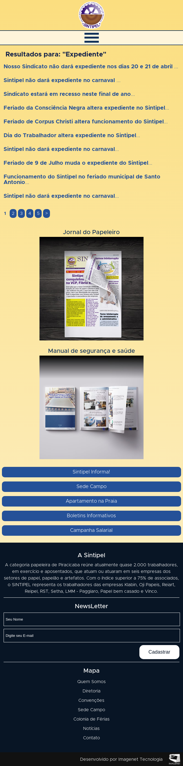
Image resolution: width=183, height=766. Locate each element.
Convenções (91, 700)
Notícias (91, 728)
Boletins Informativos (91, 515)
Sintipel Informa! (91, 472)
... (91, 66)
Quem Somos (91, 682)
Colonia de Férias (91, 719)
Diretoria (91, 691)
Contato (91, 738)
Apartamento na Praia (91, 501)
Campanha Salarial (91, 530)
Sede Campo (91, 486)
